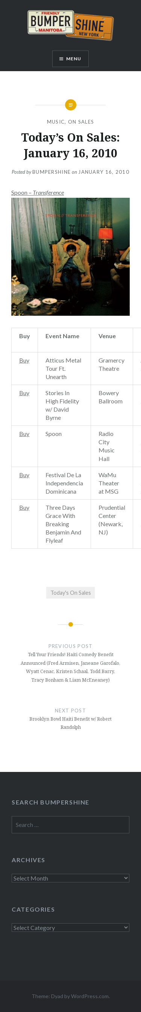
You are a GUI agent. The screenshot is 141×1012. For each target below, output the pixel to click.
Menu (74, 58)
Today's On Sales (70, 593)
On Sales (81, 122)
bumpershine (51, 172)
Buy (24, 360)
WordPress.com (90, 996)
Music (56, 122)
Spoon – (37, 192)
